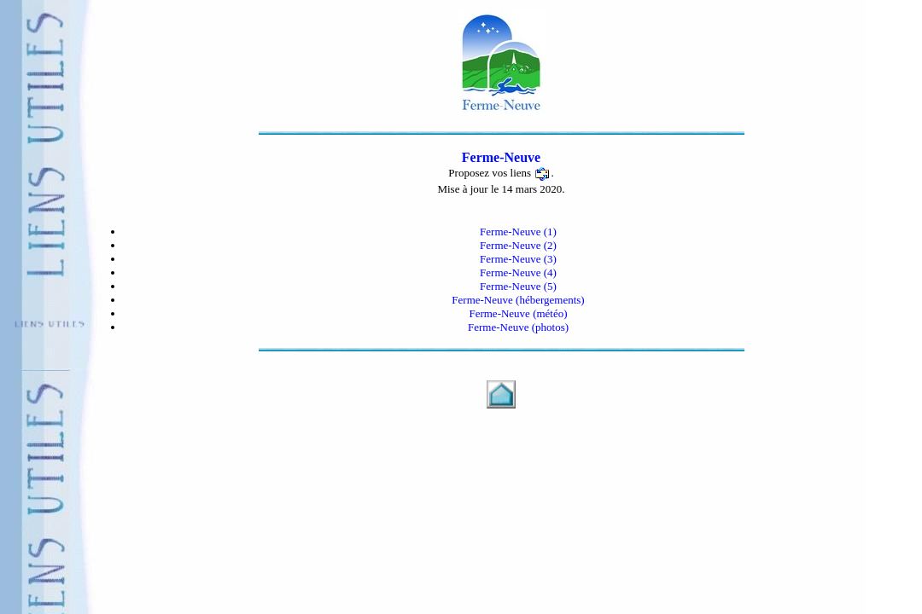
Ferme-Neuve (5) (518, 286)
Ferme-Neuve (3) (518, 258)
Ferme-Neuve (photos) (518, 327)
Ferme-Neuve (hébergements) (518, 299)
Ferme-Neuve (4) (518, 272)
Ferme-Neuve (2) (518, 245)
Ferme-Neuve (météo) (518, 313)
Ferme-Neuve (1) (518, 231)
